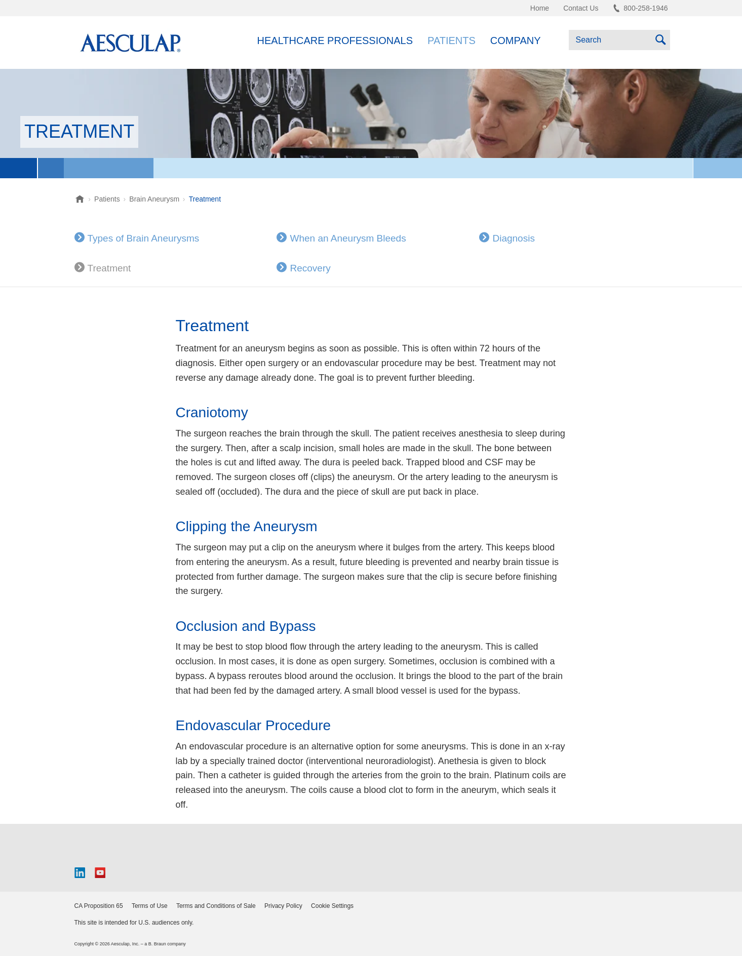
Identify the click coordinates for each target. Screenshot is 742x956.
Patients (451, 40)
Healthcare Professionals (335, 40)
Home (539, 8)
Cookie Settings (332, 905)
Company (515, 40)
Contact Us (580, 8)
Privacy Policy (283, 905)
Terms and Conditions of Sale (216, 905)
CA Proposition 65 (98, 905)
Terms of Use (150, 905)
